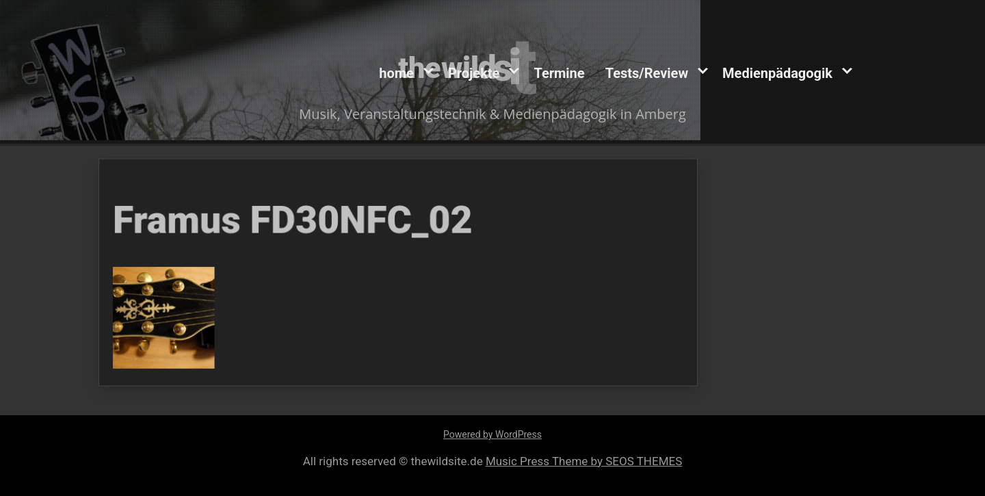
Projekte (473, 72)
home (396, 72)
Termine (559, 72)
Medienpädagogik (777, 72)
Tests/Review (646, 72)
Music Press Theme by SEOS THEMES (584, 461)
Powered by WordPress (492, 434)
